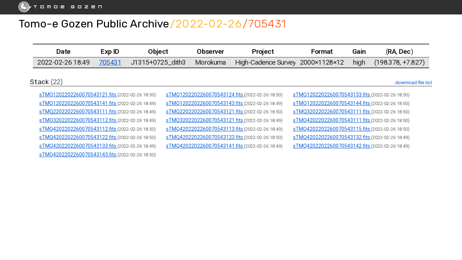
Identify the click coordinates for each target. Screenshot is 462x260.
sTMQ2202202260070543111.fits (78, 111)
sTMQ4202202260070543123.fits (205, 137)
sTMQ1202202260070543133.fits (332, 95)
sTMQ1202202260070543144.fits (332, 103)
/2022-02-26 (206, 23)
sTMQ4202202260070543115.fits (332, 129)
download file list (413, 82)
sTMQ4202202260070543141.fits (205, 146)
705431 (110, 62)
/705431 (264, 23)
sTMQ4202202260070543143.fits (78, 154)
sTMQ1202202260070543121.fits (78, 95)
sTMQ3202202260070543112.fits (78, 120)
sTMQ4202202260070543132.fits (332, 137)
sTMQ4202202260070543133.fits (78, 146)
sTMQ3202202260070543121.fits (205, 120)
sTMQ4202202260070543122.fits (78, 137)
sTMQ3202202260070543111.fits (332, 111)
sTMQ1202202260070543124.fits (205, 95)
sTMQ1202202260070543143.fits (205, 103)
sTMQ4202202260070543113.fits (205, 129)
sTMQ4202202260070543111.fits (332, 120)
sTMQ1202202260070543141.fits (78, 103)
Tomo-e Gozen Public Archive (93, 23)
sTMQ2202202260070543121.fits (205, 111)
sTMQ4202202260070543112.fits (78, 129)
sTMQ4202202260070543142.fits (332, 146)
